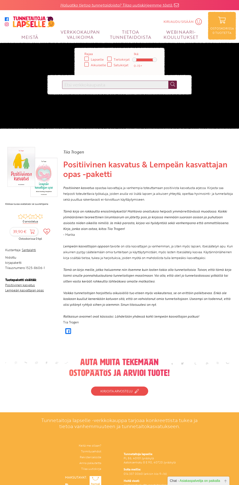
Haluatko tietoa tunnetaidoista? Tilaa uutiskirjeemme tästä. (116, 5)
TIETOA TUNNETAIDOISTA (130, 34)
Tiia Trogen (73, 152)
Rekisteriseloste (90, 457)
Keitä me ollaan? (90, 445)
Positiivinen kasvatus (20, 285)
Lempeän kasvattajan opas (24, 290)
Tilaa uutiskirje (91, 469)
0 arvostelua (30, 221)
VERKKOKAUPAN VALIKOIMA (80, 34)
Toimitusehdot (91, 451)
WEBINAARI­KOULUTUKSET (181, 34)
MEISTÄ (29, 37)
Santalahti (29, 250)
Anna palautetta (90, 463)
